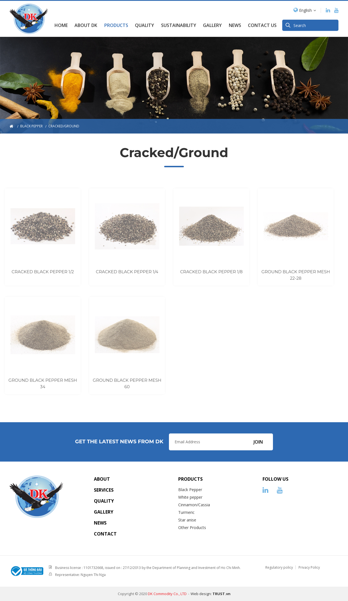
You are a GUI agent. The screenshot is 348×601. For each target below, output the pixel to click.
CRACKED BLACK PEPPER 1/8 (202, 271)
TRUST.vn (222, 593)
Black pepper (31, 126)
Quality (144, 24)
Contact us (262, 24)
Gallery (103, 512)
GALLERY (212, 24)
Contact (105, 534)
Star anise (187, 520)
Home (61, 24)
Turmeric (186, 512)
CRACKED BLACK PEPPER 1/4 (118, 271)
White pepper (190, 497)
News (235, 24)
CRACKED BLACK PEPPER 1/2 (34, 271)
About (102, 479)
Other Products (192, 527)
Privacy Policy (309, 567)
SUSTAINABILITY (178, 24)
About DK (85, 24)
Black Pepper (190, 489)
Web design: (201, 593)
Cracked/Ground (63, 126)
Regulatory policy (279, 567)
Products (116, 24)
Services (104, 490)
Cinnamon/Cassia (194, 504)
